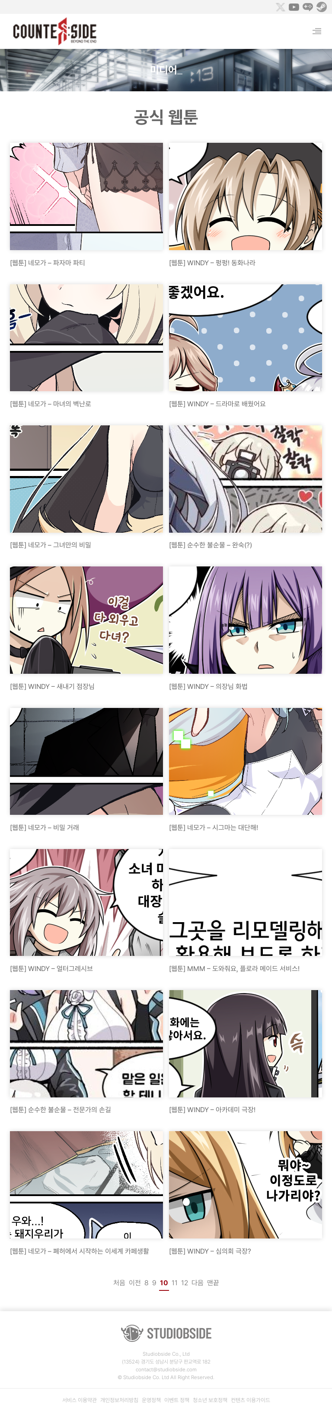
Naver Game (308, 7)
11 (175, 1283)
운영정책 (151, 1400)
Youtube (294, 7)
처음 (119, 1283)
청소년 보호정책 (210, 1400)
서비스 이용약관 (79, 1400)
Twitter (280, 7)
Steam (321, 7)
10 (164, 1283)
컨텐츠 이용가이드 (250, 1400)
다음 (198, 1283)
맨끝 (213, 1283)
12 (184, 1283)
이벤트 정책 (176, 1400)
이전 (135, 1283)
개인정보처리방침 (119, 1400)
